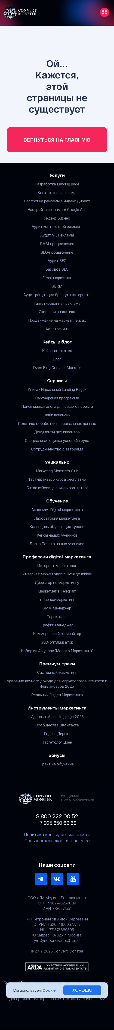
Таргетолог (57, 616)
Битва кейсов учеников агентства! (57, 487)
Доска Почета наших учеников (57, 543)
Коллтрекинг (57, 328)
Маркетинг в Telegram (57, 591)
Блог (57, 359)
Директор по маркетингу (57, 582)
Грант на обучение (57, 764)
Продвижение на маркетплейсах (57, 320)
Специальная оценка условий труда (57, 440)
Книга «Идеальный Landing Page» (57, 389)
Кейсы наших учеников (57, 535)
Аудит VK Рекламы (57, 235)
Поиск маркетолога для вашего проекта (57, 406)
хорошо (82, 990)
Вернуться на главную (57, 140)
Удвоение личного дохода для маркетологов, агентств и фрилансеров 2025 (57, 683)
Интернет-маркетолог (57, 565)
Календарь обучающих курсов (57, 526)
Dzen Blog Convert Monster (57, 367)
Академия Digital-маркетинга (57, 509)
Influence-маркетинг (57, 599)
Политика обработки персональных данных (57, 423)
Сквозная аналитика (57, 311)
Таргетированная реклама (57, 303)
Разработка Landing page (57, 184)
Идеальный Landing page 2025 (57, 716)
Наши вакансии (57, 415)
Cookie (49, 990)
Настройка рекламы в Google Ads (57, 209)
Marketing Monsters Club (57, 470)
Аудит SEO (57, 260)
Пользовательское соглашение (57, 840)
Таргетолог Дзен (57, 742)
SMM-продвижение (57, 243)
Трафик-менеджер (57, 625)
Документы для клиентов (57, 432)
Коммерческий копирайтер (57, 633)
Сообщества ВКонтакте (57, 725)
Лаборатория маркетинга (57, 518)
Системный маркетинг (57, 672)
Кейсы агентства (57, 350)
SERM (57, 286)
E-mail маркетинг (57, 277)
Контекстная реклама (57, 192)
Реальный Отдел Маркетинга (57, 694)
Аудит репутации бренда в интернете (57, 294)
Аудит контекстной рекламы (57, 226)
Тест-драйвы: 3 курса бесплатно (57, 479)
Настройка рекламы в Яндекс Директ (57, 201)
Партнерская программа (57, 398)
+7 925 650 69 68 (57, 823)
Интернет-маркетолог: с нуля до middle (57, 574)
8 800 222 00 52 (57, 816)
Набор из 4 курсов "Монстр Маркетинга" (57, 650)
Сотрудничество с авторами (57, 449)
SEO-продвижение (57, 252)
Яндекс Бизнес (57, 218)
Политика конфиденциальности (57, 834)
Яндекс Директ (57, 733)
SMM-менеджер (57, 608)
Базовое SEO (57, 269)
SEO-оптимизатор (57, 642)
